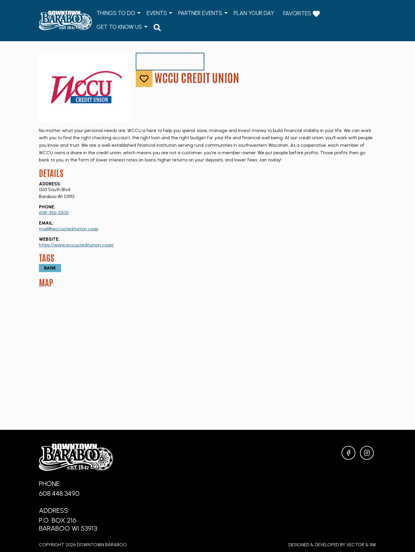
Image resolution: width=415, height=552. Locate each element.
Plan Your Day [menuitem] (254, 13)
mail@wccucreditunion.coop (68, 228)
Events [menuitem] (157, 13)
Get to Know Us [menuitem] (119, 26)
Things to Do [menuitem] (116, 13)
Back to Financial (170, 61)
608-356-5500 (54, 212)
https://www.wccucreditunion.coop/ (76, 245)
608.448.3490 (59, 493)
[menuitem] (157, 27)
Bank (50, 268)
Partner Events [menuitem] (200, 13)
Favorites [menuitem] (301, 14)
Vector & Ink (361, 544)
